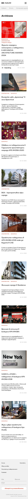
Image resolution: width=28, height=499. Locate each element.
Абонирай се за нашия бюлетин (14, 488)
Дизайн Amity (14, 496)
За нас (3, 463)
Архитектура (5, 41)
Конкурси (4, 39)
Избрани (3, 8)
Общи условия (5, 466)
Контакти (22, 463)
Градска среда (6, 42)
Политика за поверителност (9, 469)
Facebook (3, 472)
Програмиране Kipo (22, 496)
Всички (11, 8)
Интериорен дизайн (22, 8)
